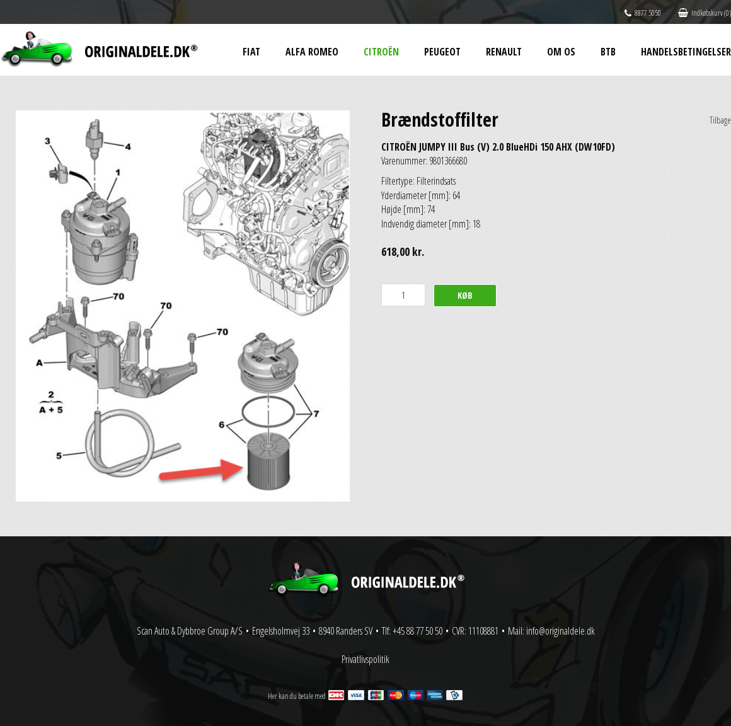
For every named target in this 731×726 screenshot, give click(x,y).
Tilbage (720, 120)
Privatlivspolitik (365, 659)
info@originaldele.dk (560, 631)
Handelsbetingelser (686, 52)
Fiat (251, 52)
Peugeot (442, 52)
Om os (561, 52)
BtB (608, 52)
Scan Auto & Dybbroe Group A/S (190, 631)
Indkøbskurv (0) (704, 13)
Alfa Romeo (311, 52)
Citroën (381, 52)
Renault (504, 52)
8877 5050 (643, 13)
